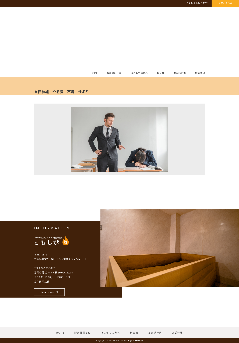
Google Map (50, 291)
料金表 (160, 73)
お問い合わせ (225, 3)
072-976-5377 (197, 3)
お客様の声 (180, 73)
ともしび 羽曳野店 (115, 340)
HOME (94, 73)
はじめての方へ (139, 73)
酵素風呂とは (114, 73)
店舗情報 (200, 73)
